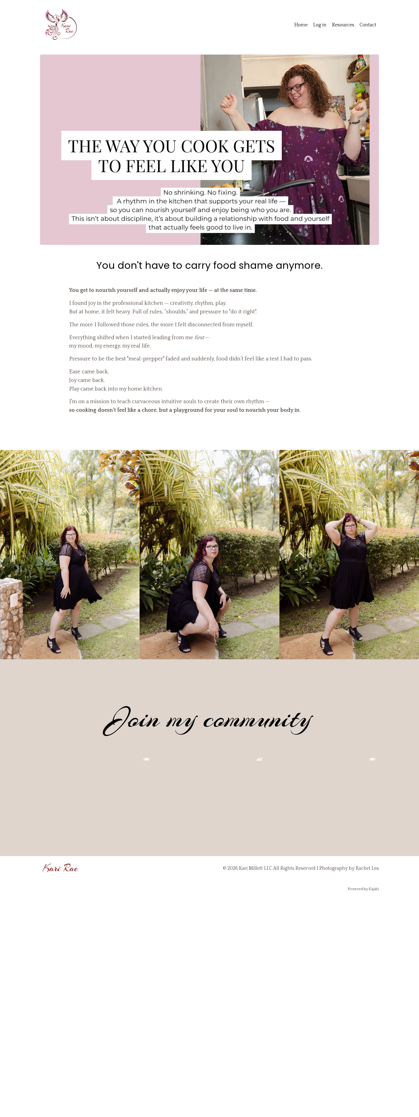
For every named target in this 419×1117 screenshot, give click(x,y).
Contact (368, 25)
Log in (319, 25)
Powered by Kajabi (363, 1109)
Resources (343, 25)
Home (301, 25)
